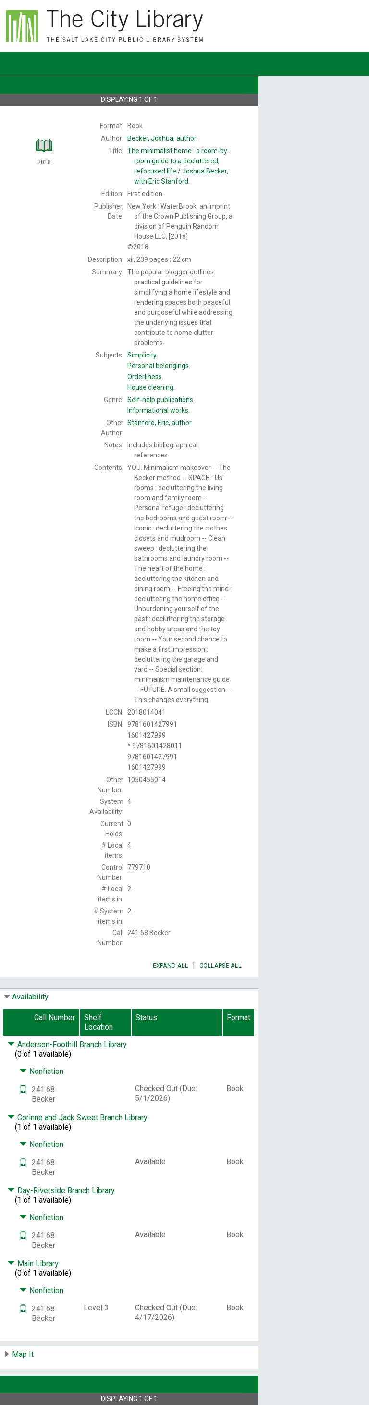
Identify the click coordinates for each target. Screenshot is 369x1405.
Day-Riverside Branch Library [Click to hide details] (61, 1190)
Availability (30, 996)
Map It (23, 1354)
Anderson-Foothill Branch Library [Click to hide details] (67, 1044)
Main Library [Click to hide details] (33, 1263)
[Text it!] (23, 1089)
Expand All (170, 965)
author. (162, 138)
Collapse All (220, 965)
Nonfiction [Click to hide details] (41, 1071)
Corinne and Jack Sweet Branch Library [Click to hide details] (77, 1117)
